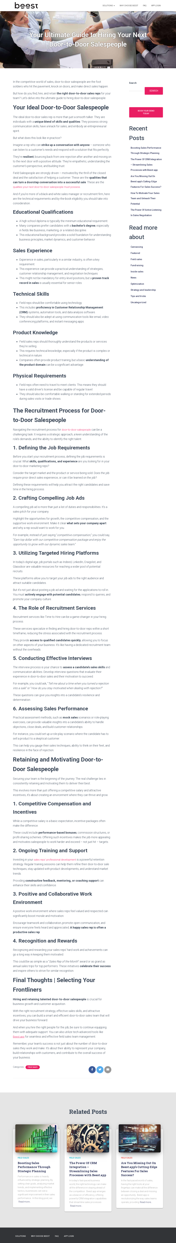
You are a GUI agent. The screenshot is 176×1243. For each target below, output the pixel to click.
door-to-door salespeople (77, 429)
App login (156, 5)
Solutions (109, 5)
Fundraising (137, 265)
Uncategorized (138, 302)
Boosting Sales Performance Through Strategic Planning (34, 1167)
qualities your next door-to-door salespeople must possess (49, 187)
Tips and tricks (138, 296)
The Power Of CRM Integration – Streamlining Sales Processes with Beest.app (146, 164)
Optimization (137, 284)
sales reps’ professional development (57, 859)
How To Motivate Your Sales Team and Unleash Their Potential (145, 198)
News (133, 277)
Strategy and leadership (143, 290)
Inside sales (137, 271)
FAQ (144, 5)
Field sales (33, 1067)
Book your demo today (146, 112)
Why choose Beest (129, 5)
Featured (135, 253)
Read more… (25, 1201)
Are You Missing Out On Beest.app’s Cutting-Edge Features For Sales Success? (146, 181)
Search (133, 83)
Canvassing (137, 247)
